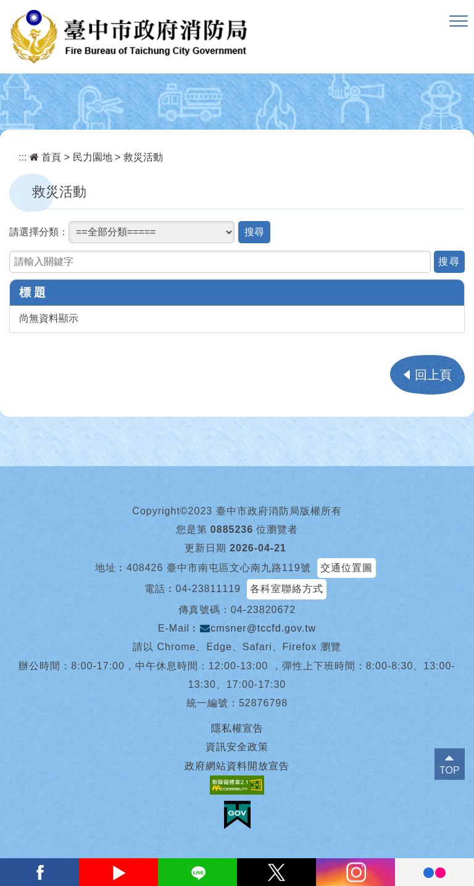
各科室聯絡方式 (286, 588)
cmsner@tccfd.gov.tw (258, 628)
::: (23, 157)
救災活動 (143, 157)
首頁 (45, 157)
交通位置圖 (346, 567)
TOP (449, 770)
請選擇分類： (39, 232)
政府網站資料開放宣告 (237, 766)
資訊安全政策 (237, 747)
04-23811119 (208, 588)
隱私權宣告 (237, 728)
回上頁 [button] (433, 375)
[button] (458, 21)
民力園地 (92, 157)
